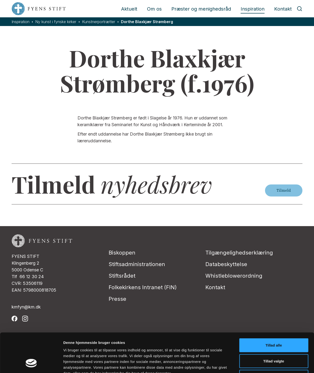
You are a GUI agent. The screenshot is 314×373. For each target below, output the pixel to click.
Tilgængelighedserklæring (239, 252)
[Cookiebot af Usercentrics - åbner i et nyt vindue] (31, 363)
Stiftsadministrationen (137, 264)
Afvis (273, 341)
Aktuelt (129, 9)
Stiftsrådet (122, 276)
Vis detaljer (251, 363)
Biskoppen (122, 252)
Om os (154, 9)
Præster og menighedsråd (201, 9)
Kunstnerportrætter (98, 22)
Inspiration (253, 9)
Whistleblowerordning (233, 276)
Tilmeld (284, 190)
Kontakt (283, 9)
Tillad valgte (273, 326)
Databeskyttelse (226, 264)
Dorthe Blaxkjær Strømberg (147, 22)
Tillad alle (273, 310)
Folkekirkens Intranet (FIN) (143, 287)
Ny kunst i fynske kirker (55, 22)
